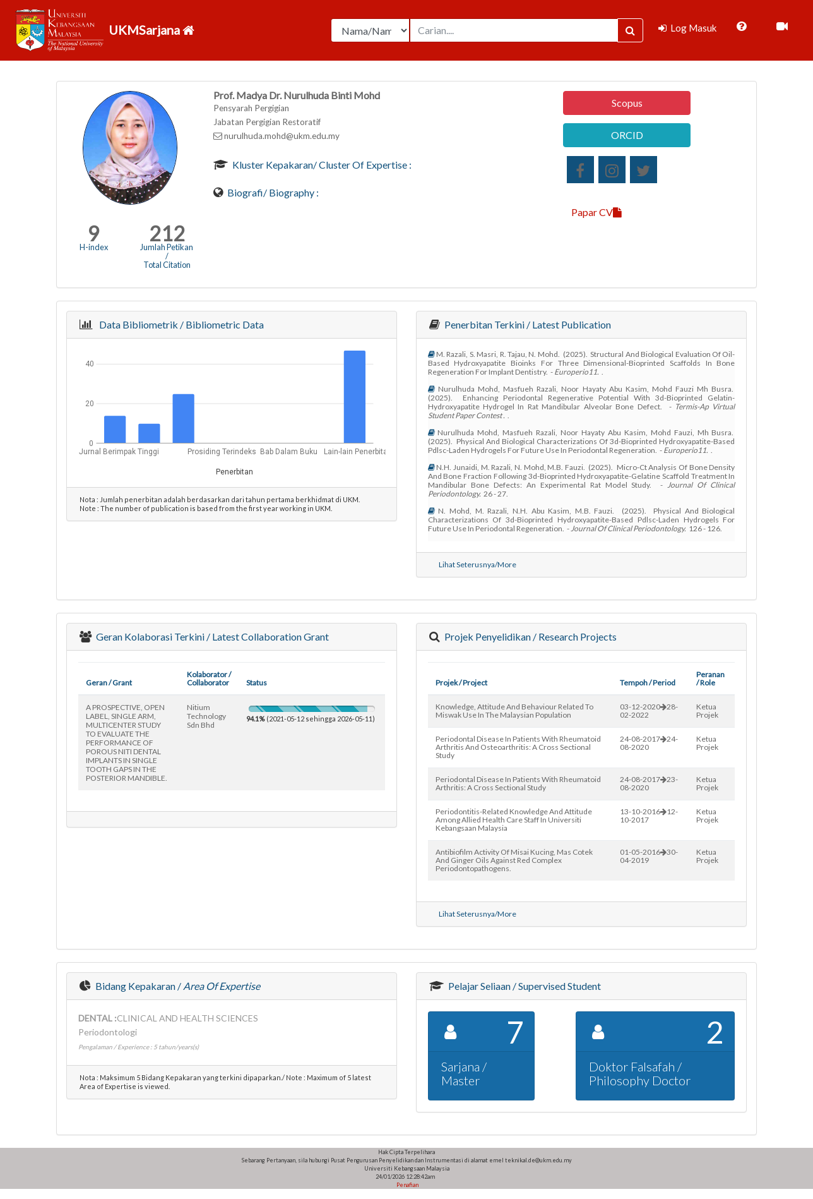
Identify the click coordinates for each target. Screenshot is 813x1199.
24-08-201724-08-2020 (649, 743)
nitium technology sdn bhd (206, 716)
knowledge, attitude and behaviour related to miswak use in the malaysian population (514, 711)
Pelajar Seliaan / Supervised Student (523, 986)
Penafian (406, 1184)
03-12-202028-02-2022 (649, 711)
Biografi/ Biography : (272, 192)
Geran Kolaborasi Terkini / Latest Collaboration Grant (211, 636)
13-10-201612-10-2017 (649, 815)
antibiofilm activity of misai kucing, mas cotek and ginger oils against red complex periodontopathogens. (514, 860)
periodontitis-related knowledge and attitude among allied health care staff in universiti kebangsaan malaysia (514, 820)
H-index (94, 247)
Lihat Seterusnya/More (477, 564)
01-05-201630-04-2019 (649, 856)
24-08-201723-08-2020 (649, 783)
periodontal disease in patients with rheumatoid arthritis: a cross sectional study (518, 783)
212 (167, 233)
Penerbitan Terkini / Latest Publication (526, 324)
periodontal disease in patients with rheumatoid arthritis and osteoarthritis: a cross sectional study (518, 747)
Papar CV (596, 212)
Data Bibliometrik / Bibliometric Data (179, 324)
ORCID (627, 135)
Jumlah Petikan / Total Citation (166, 256)
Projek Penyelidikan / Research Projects (529, 636)
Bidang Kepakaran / (176, 986)
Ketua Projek (707, 711)
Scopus (627, 103)
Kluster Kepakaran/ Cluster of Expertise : (321, 165)
